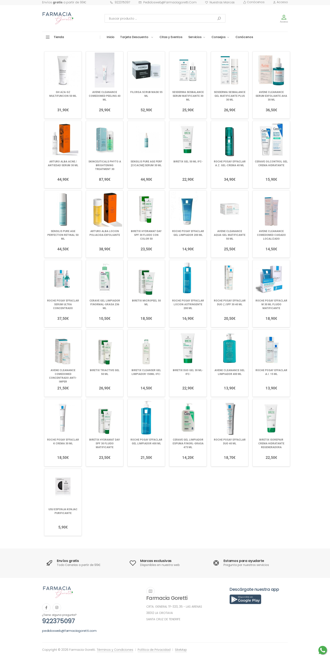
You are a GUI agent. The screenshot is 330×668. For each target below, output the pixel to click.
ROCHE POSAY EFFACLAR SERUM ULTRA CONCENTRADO (63, 304)
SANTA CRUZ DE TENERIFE (163, 619)
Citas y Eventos (171, 37)
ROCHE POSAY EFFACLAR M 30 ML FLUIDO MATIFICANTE (271, 304)
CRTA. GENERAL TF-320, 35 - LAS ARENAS (174, 606)
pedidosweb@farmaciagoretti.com (167, 2)
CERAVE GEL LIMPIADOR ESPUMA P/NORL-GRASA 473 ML (188, 443)
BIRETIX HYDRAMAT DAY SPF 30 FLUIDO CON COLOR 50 (146, 235)
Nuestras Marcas (220, 2)
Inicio (110, 37)
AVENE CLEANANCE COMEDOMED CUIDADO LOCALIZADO (271, 235)
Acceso (280, 2)
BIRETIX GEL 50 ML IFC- (188, 161)
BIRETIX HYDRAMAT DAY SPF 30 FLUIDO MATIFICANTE (104, 443)
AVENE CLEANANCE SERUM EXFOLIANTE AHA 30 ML (271, 96)
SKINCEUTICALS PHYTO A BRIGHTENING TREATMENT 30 (104, 165)
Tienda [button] (59, 37)
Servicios (195, 37)
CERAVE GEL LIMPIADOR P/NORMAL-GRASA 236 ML (104, 304)
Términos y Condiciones (115, 650)
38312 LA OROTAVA (159, 613)
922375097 (120, 2)
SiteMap (181, 650)
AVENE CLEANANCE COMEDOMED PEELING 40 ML (104, 96)
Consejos (219, 37)
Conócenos (254, 2)
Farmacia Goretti (166, 598)
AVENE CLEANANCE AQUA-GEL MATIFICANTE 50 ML (229, 235)
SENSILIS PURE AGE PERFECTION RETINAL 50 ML (63, 235)
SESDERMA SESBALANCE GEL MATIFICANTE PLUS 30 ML (229, 96)
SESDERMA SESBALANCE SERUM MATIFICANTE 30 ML (188, 96)
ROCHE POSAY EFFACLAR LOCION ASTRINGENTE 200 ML (188, 304)
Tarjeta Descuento (134, 37)
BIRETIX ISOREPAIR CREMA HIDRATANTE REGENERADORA (271, 443)
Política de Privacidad (154, 650)
